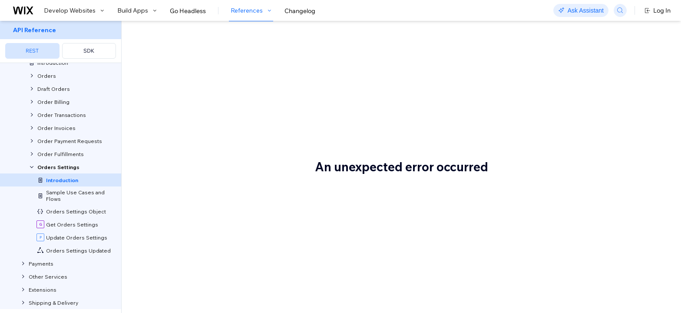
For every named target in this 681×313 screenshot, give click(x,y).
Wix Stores (201, 213)
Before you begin (185, 177)
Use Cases (169, 245)
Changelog (299, 11)
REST (32, 50)
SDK (88, 50)
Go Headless (188, 11)
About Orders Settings (219, 51)
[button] (176, 82)
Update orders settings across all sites (212, 263)
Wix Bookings (245, 213)
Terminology (174, 295)
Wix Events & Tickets (313, 213)
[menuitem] (60, 42)
